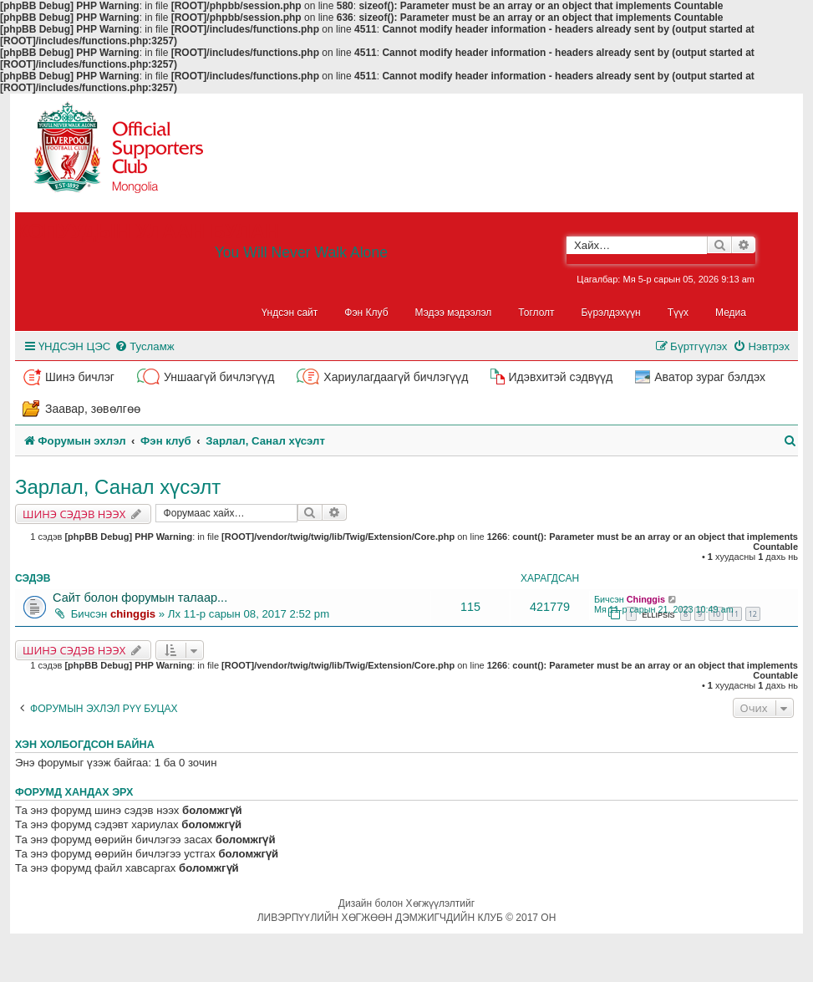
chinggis (132, 614)
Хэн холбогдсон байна (85, 744)
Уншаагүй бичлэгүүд (219, 377)
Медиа (730, 312)
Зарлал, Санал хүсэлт (118, 487)
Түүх (678, 312)
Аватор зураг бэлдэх (709, 377)
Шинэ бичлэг (79, 377)
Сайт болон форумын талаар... (140, 597)
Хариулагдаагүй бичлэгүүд (395, 377)
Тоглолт (536, 312)
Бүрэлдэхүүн (611, 312)
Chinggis (646, 599)
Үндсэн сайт (290, 312)
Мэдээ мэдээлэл (453, 312)
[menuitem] (144, 346)
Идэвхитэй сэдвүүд (560, 377)
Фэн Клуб (366, 312)
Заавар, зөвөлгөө (92, 408)
